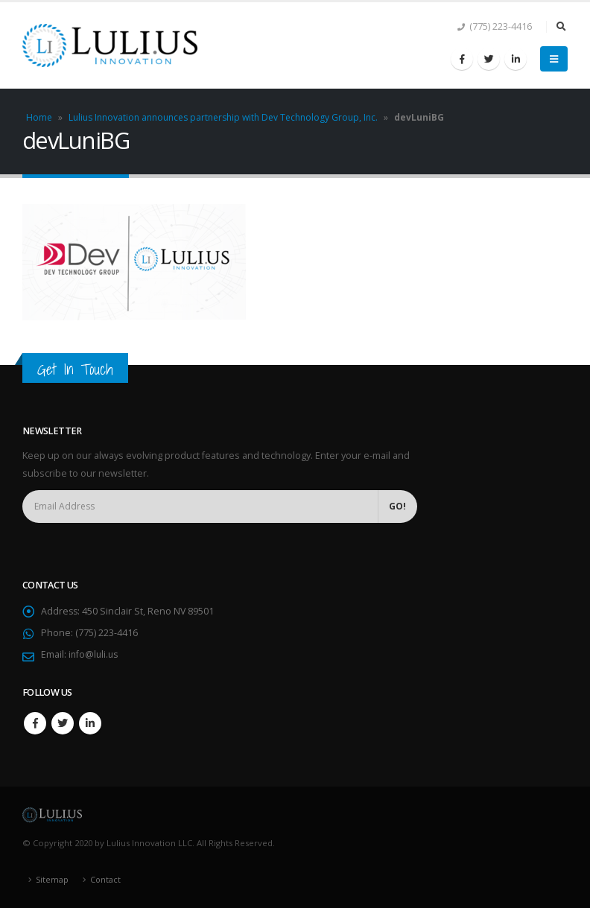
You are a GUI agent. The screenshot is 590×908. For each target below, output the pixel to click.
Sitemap (52, 879)
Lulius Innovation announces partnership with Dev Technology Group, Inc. (223, 117)
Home (39, 117)
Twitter (62, 723)
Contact (106, 879)
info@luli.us (95, 654)
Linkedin (90, 723)
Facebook (35, 723)
